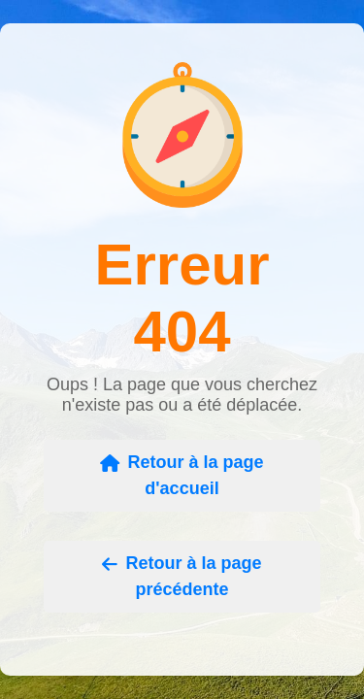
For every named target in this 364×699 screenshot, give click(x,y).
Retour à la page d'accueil (181, 475)
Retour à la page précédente (181, 576)
